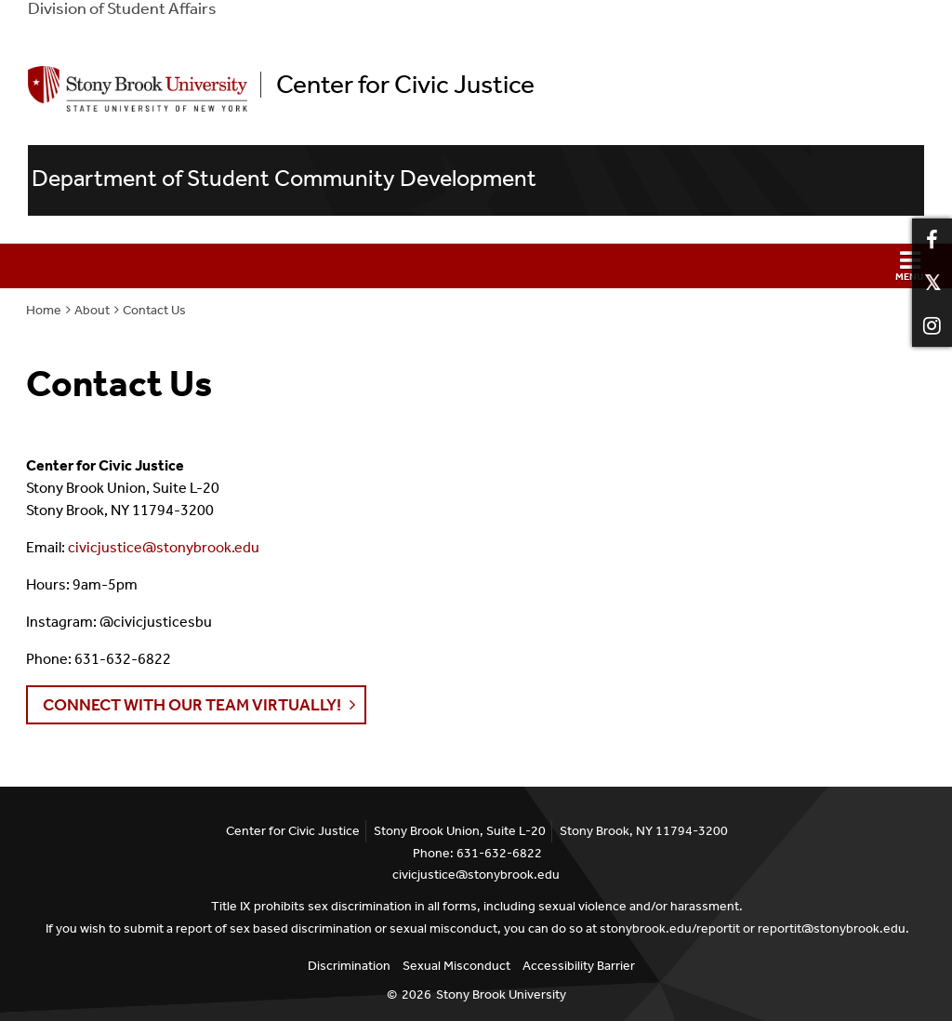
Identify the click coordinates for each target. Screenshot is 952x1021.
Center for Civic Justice (405, 85)
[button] (476, 266)
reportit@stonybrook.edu (832, 928)
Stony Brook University (501, 994)
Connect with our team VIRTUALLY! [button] (192, 705)
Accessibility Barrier (578, 966)
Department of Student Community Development (284, 178)
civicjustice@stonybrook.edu (163, 547)
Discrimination (349, 966)
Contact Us (154, 310)
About (92, 310)
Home (43, 310)
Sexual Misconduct (456, 966)
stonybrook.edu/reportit (670, 928)
